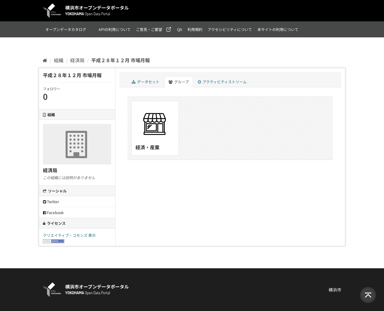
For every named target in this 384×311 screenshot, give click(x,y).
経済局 (77, 60)
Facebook (53, 212)
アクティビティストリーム (222, 81)
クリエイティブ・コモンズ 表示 (69, 235)
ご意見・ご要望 (149, 29)
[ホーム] (45, 60)
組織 (58, 60)
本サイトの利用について (277, 29)
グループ (179, 81)
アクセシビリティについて (230, 29)
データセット (145, 81)
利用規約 (194, 29)
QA (179, 29)
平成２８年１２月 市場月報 (120, 60)
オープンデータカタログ (65, 29)
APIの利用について (115, 29)
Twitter (51, 201)
